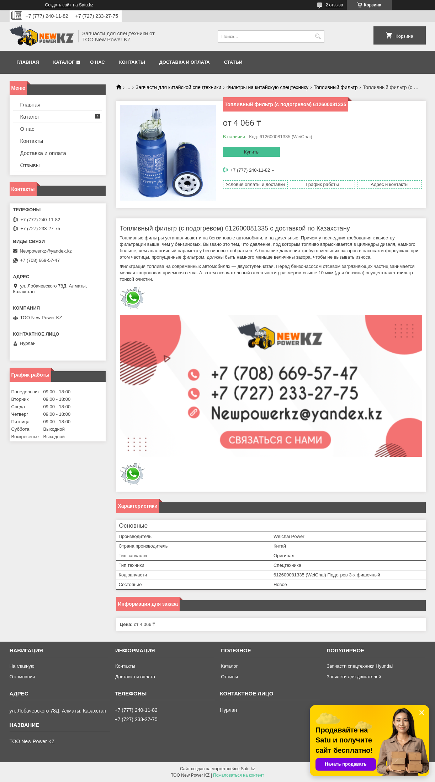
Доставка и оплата (184, 62)
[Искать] (318, 36)
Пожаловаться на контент (238, 775)
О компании (22, 676)
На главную (22, 666)
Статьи (233, 62)
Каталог (64, 62)
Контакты (132, 62)
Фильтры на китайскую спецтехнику (268, 87)
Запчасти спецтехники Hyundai (360, 666)
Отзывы (30, 165)
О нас (97, 62)
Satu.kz (248, 768)
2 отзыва (334, 4)
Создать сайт (58, 4)
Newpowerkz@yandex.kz (46, 251)
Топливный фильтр (336, 87)
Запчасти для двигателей (354, 676)
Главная (28, 62)
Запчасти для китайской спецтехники (178, 87)
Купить (251, 152)
